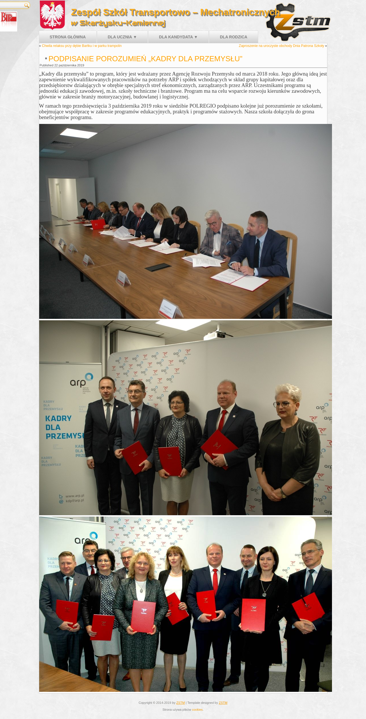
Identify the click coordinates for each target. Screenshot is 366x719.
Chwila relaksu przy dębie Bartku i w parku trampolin (82, 46)
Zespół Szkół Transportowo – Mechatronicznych (175, 12)
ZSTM (180, 702)
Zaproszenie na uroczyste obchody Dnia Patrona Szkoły (281, 46)
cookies (197, 709)
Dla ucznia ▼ (122, 37)
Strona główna (68, 37)
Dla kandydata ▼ (178, 37)
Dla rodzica (233, 37)
